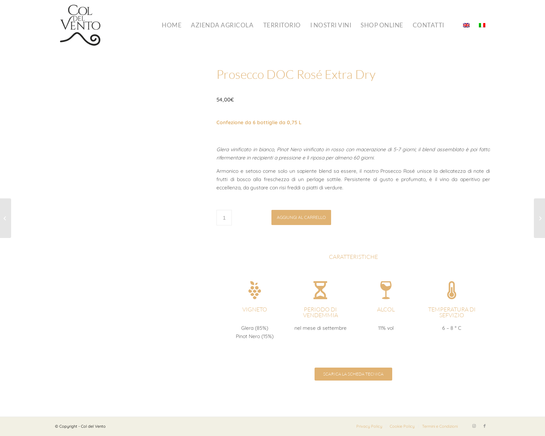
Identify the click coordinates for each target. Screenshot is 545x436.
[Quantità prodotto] (224, 217)
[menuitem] (171, 25)
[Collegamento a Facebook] (484, 426)
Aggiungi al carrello (301, 217)
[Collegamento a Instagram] (473, 426)
